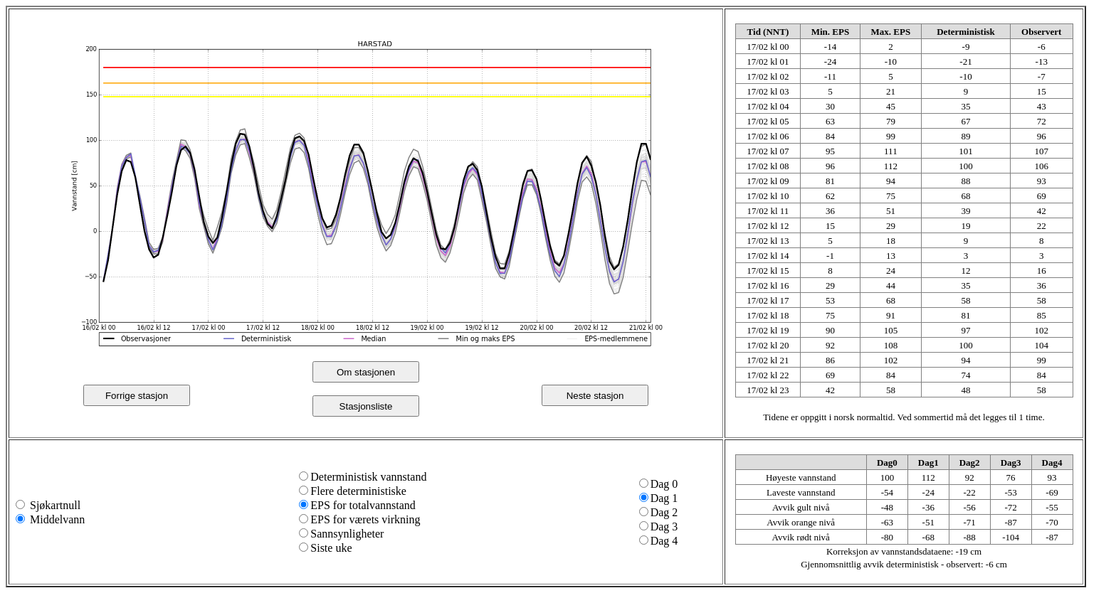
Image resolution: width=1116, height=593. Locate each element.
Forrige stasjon (136, 395)
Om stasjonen (366, 372)
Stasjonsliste (366, 406)
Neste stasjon (595, 395)
